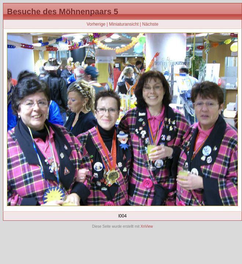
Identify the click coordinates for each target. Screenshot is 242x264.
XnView (146, 226)
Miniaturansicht (124, 24)
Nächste (150, 24)
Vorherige (96, 24)
